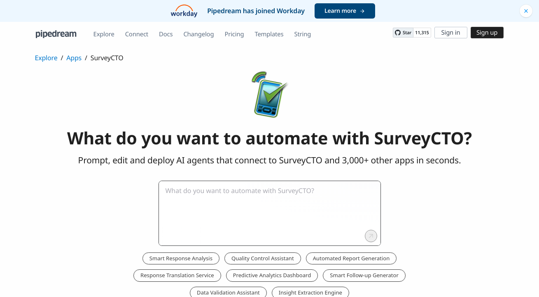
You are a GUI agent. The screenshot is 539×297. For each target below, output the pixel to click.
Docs (166, 34)
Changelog (198, 34)
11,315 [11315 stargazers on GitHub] (422, 33)
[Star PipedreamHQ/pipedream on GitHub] (403, 33)
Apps (74, 57)
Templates (268, 34)
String (302, 34)
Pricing (234, 34)
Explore (103, 34)
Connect (136, 34)
